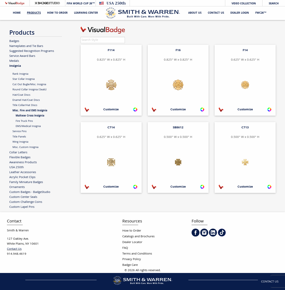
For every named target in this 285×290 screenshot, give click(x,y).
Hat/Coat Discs (21, 95)
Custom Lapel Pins (21, 207)
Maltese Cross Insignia (30, 116)
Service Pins (19, 131)
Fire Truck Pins (24, 121)
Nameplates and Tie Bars (26, 46)
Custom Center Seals (23, 197)
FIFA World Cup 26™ (80, 4)
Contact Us (216, 13)
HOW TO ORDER (57, 13)
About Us (194, 13)
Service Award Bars (22, 56)
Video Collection (244, 4)
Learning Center (86, 13)
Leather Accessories (22, 172)
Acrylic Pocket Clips (22, 177)
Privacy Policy (131, 259)
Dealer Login (239, 13)
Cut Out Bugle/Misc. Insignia (29, 84)
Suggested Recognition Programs (31, 51)
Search (274, 4)
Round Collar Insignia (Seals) (29, 90)
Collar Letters (18, 152)
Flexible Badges (19, 157)
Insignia (15, 66)
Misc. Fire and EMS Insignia (29, 111)
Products (34, 13)
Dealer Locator (132, 242)
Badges (14, 41)
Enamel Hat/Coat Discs (26, 100)
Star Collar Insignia (23, 79)
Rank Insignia (20, 74)
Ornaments (17, 187)
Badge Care (130, 265)
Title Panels (19, 137)
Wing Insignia (20, 142)
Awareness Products (23, 162)
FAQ (125, 248)
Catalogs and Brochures (138, 236)
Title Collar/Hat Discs (24, 105)
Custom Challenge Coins (25, 202)
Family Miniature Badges (26, 182)
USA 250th (16, 167)
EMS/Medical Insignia (28, 126)
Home (17, 13)
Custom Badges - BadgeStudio (29, 192)
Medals (14, 61)
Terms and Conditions (137, 254)
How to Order (131, 231)
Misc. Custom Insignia (25, 147)
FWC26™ (260, 13)
